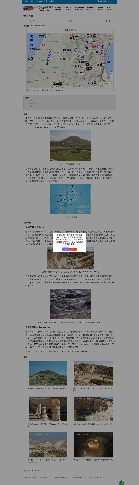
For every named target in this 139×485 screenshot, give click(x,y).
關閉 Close (73, 249)
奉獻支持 (66, 249)
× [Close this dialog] (84, 234)
